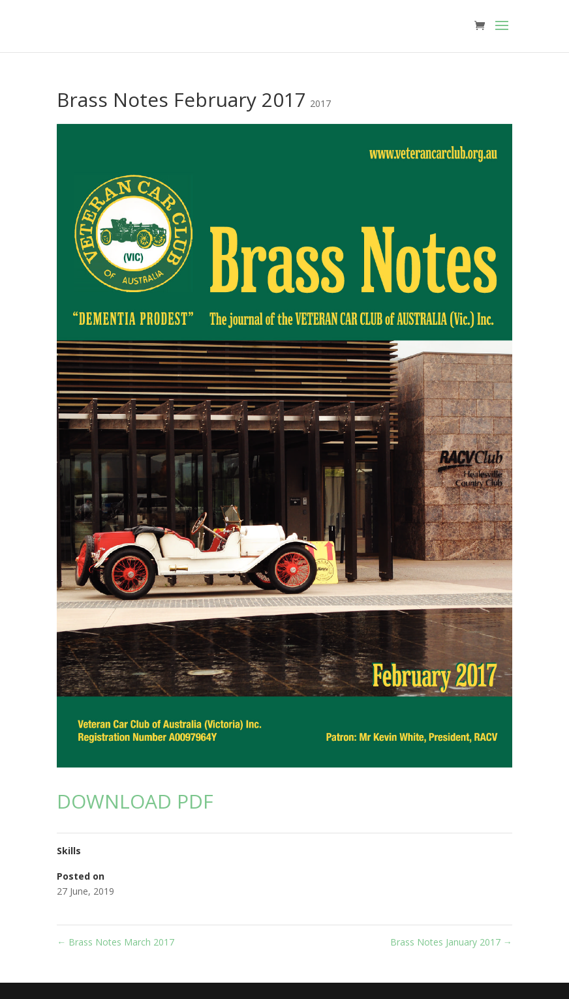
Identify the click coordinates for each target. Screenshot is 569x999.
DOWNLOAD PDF (135, 801)
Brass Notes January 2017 (451, 942)
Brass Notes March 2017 (115, 942)
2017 (320, 103)
